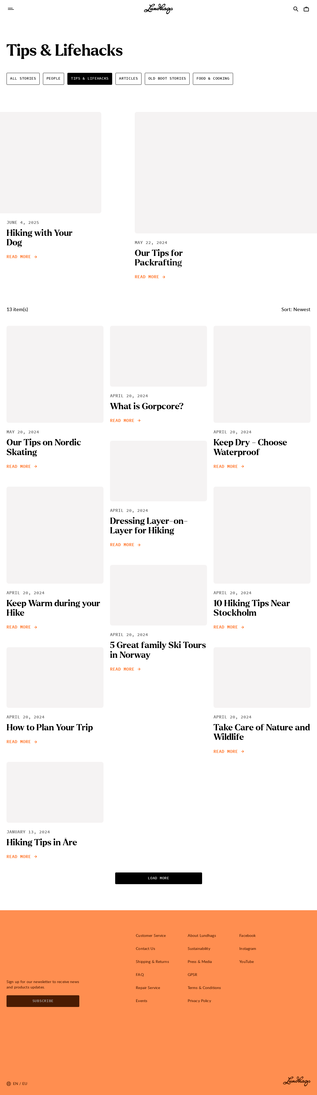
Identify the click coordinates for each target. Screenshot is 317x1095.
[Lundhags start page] (158, 9)
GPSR (192, 974)
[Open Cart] (306, 9)
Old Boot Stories (167, 78)
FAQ (139, 974)
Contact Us (145, 948)
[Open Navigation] (11, 9)
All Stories (23, 78)
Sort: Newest (295, 309)
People (53, 78)
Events (141, 1000)
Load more (158, 878)
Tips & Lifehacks (90, 78)
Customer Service (151, 935)
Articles (128, 78)
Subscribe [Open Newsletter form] (43, 1001)
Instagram (247, 948)
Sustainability (199, 948)
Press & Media (200, 961)
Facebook (247, 935)
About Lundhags (202, 935)
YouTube (246, 961)
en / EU (17, 1083)
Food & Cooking (213, 78)
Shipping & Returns (152, 961)
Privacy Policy (199, 1000)
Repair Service (148, 987)
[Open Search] (295, 9)
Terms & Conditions (204, 987)
